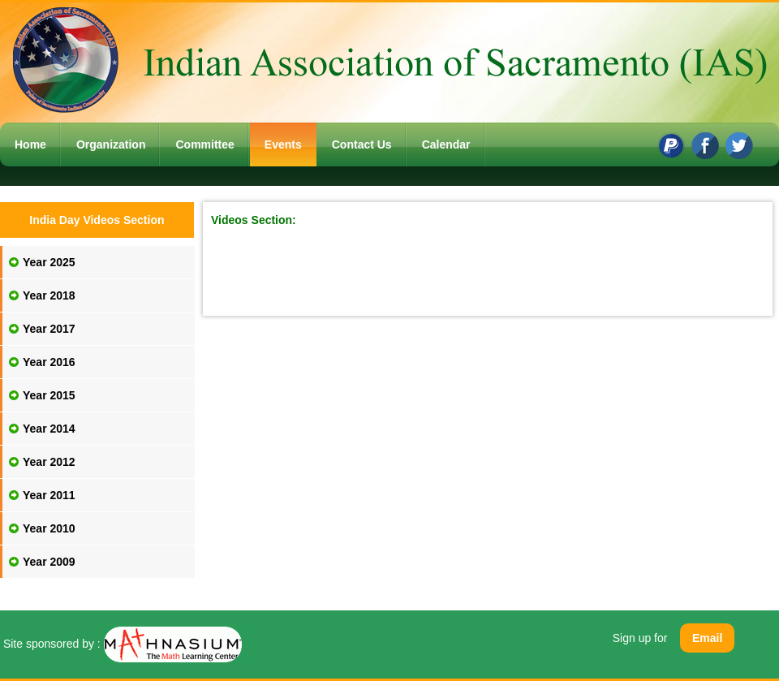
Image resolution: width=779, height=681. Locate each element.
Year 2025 (49, 262)
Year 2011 (49, 495)
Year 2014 (49, 428)
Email (707, 637)
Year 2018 (49, 295)
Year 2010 (49, 528)
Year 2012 (49, 461)
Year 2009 (49, 561)
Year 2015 (49, 395)
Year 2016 (49, 362)
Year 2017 (49, 328)
